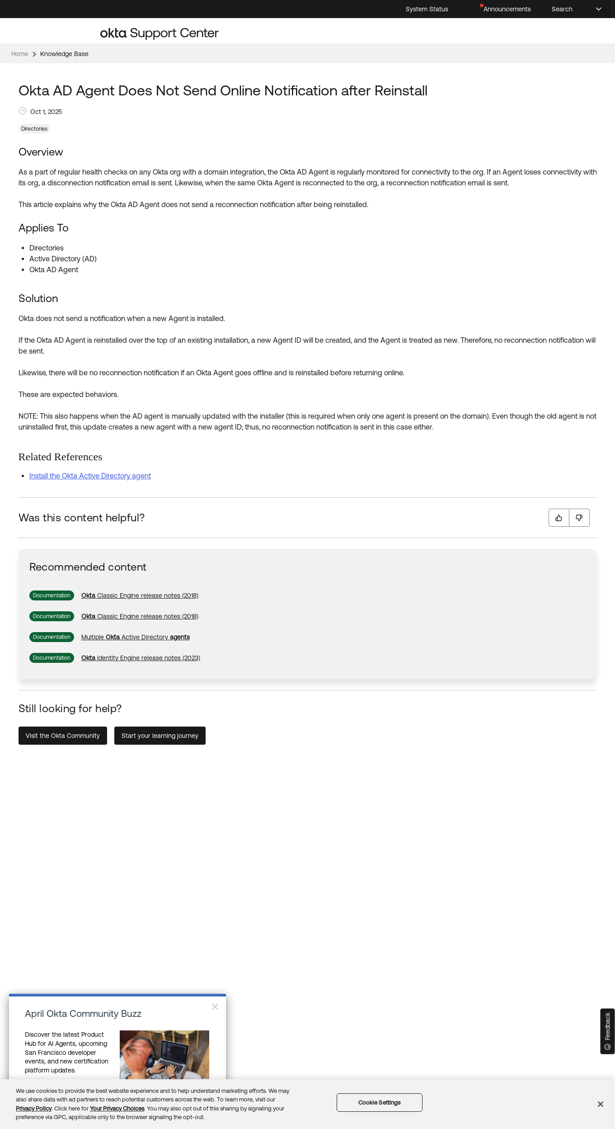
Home (19, 53)
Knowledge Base (64, 53)
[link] (139, 595)
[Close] (600, 1104)
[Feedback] (608, 1031)
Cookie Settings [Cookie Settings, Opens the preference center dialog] (379, 1102)
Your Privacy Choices (117, 1108)
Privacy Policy (34, 1108)
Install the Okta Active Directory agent (90, 476)
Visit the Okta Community (63, 735)
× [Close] (215, 1006)
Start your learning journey (160, 735)
